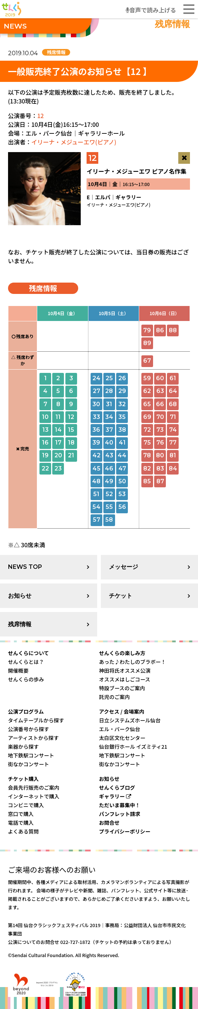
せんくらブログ (117, 787)
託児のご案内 (114, 696)
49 (109, 481)
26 (122, 378)
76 (160, 442)
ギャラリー (115, 796)
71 (173, 416)
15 (71, 429)
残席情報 (19, 624)
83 (160, 468)
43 (109, 455)
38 (122, 429)
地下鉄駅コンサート (31, 755)
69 (147, 416)
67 (147, 360)
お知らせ (19, 595)
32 (122, 404)
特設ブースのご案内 (122, 688)
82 (147, 468)
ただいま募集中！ (119, 805)
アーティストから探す (33, 737)
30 (96, 404)
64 (173, 391)
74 (173, 429)
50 (122, 481)
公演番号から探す (28, 729)
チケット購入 (23, 778)
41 (122, 442)
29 (122, 391)
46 (109, 468)
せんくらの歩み (26, 679)
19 (45, 455)
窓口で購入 (21, 813)
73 (160, 429)
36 (96, 429)
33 (96, 416)
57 (96, 519)
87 (160, 481)
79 (147, 330)
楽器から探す (23, 746)
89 (147, 343)
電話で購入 (21, 822)
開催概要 (18, 670)
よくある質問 (23, 831)
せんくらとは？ (26, 661)
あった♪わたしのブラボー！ (132, 661)
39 (96, 442)
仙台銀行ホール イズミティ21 (133, 746)
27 (96, 391)
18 (71, 442)
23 (58, 468)
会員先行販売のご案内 (34, 787)
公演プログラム (26, 711)
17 (58, 442)
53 (122, 494)
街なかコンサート (28, 764)
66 (160, 404)
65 (147, 404)
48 (96, 481)
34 (109, 416)
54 (96, 506)
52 (109, 494)
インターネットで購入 (34, 796)
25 (109, 378)
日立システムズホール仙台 (130, 720)
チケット (120, 595)
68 (173, 404)
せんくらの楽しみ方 (122, 653)
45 (96, 468)
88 (173, 330)
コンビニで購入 (26, 805)
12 (40, 115)
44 (122, 455)
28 (109, 391)
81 (173, 455)
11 (58, 416)
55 (109, 506)
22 (45, 468)
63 (160, 391)
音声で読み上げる (151, 9)
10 (45, 416)
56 (122, 506)
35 (122, 416)
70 (160, 416)
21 (71, 455)
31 (109, 404)
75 (147, 442)
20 (58, 455)
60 (160, 378)
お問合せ (109, 822)
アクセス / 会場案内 (121, 711)
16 (45, 442)
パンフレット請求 (119, 813)
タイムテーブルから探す (36, 720)
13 (45, 429)
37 (109, 429)
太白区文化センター (122, 737)
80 (160, 455)
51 (96, 494)
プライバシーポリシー (125, 831)
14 (58, 429)
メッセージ (123, 566)
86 (160, 330)
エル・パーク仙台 (119, 729)
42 (96, 455)
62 (147, 391)
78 (147, 455)
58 (109, 519)
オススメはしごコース (124, 679)
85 (147, 481)
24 (96, 378)
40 (109, 442)
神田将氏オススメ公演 (125, 670)
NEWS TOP (25, 566)
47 (122, 468)
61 (173, 378)
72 (147, 429)
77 (172, 442)
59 (147, 378)
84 (173, 468)
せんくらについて (28, 653)
